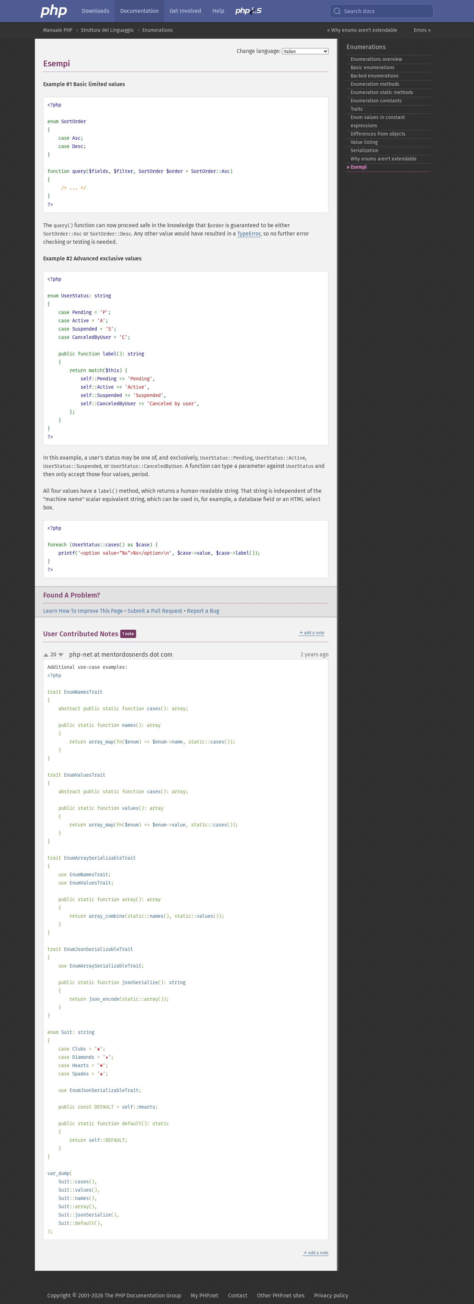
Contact (237, 1295)
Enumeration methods (375, 84)
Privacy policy (331, 1295)
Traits (357, 109)
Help (218, 11)
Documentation (139, 11)
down (61, 655)
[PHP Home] (54, 11)
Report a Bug (203, 611)
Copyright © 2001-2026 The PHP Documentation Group (114, 1295)
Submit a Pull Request (154, 611)
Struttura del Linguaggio (107, 30)
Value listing (364, 142)
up (47, 655)
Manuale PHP (57, 30)
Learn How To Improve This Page (83, 611)
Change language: (259, 51)
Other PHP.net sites (280, 1295)
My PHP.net (204, 1295)
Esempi (359, 167)
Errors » (422, 30)
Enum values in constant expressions (378, 121)
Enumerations (157, 30)
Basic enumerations (373, 68)
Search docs (354, 11)
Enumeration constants (376, 101)
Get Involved (185, 11)
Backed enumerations (375, 76)
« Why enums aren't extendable (362, 30)
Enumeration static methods (382, 92)
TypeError (248, 233)
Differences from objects (378, 134)
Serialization (364, 151)
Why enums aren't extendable (384, 159)
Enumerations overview (376, 59)
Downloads (95, 11)
